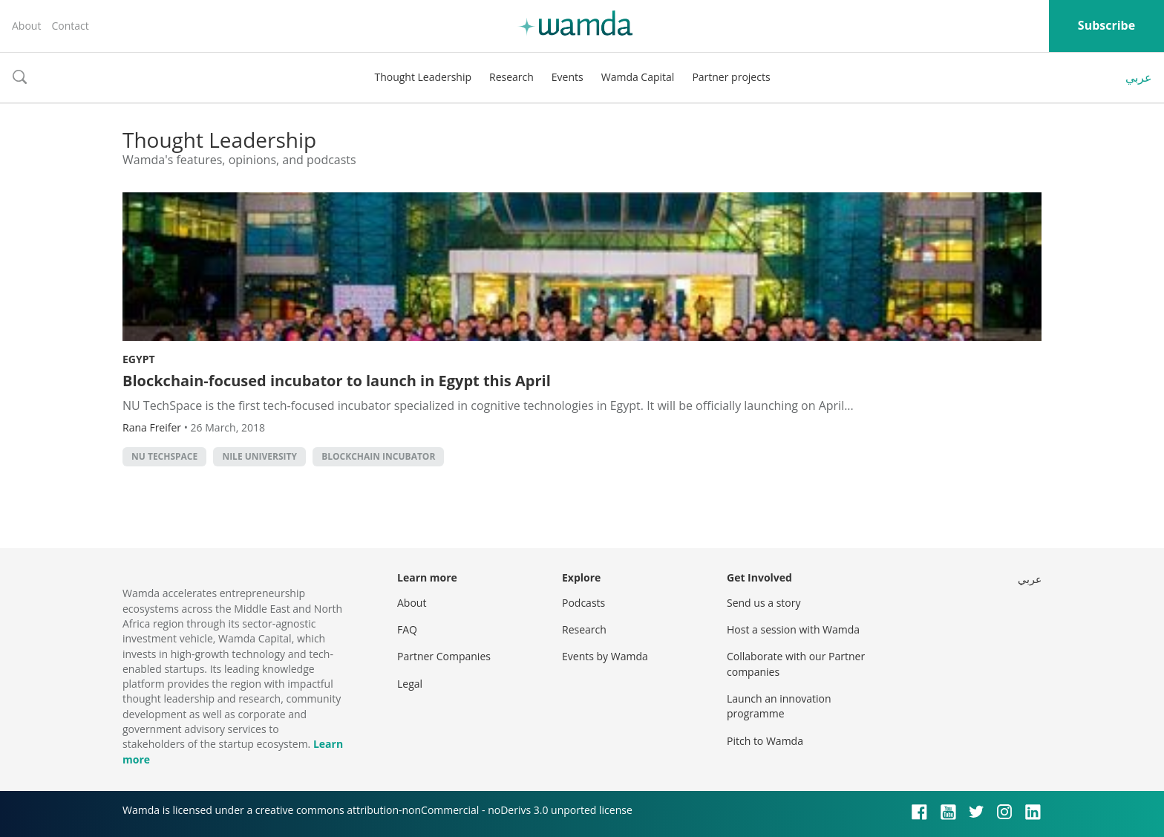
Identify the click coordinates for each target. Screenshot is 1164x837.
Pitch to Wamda (765, 741)
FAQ (407, 629)
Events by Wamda (605, 656)
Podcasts (583, 603)
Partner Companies (444, 656)
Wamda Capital (638, 77)
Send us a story (763, 603)
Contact (69, 26)
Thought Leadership (422, 77)
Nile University (259, 456)
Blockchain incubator (378, 456)
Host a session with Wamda (793, 629)
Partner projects (731, 77)
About (26, 26)
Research (511, 77)
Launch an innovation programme (779, 705)
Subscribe (1106, 25)
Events (567, 77)
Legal (409, 684)
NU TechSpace (164, 456)
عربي (1138, 77)
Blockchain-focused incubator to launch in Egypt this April (336, 381)
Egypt (138, 359)
